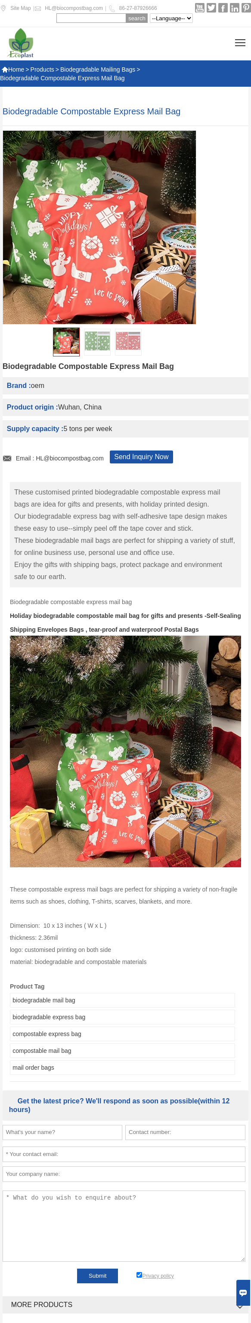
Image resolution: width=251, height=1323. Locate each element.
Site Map (20, 8)
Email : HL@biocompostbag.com (60, 458)
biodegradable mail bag (43, 1000)
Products (42, 69)
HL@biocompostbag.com (74, 8)
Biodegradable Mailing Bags (97, 69)
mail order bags (33, 1067)
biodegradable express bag (48, 1017)
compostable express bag (46, 1033)
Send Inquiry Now (141, 456)
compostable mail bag (41, 1050)
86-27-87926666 (138, 8)
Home (12, 69)
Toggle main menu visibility (241, 39)
